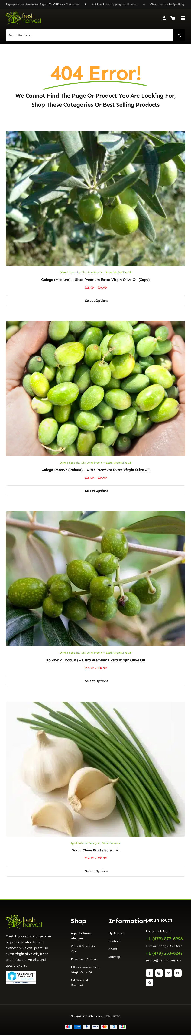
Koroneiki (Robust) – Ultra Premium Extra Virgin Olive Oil (95, 660)
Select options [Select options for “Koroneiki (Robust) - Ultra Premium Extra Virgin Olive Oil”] (96, 681)
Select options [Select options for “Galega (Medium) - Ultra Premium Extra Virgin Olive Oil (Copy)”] (96, 300)
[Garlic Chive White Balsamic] (95, 704)
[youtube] (178, 973)
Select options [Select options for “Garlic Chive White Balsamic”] (96, 871)
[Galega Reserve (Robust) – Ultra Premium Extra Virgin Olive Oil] (95, 324)
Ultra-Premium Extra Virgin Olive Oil (109, 272)
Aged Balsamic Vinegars (85, 843)
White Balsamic (111, 843)
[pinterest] (168, 973)
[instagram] (159, 973)
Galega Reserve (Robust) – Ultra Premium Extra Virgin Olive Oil (95, 469)
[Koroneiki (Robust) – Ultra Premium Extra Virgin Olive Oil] (95, 514)
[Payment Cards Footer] (95, 1026)
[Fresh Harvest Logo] (23, 13)
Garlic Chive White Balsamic (95, 850)
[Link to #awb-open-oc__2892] (183, 18)
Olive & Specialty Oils (72, 272)
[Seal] (21, 972)
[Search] (179, 35)
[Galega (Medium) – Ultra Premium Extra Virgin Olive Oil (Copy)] (95, 134)
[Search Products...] (89, 35)
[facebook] (149, 973)
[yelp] (149, 982)
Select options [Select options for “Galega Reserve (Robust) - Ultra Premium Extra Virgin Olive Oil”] (96, 491)
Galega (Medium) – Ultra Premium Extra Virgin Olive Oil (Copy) (95, 279)
